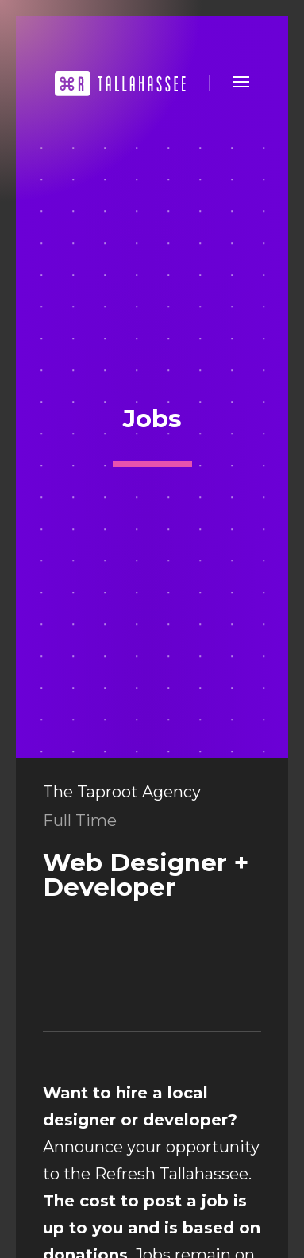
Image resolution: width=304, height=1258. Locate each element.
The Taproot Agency (122, 791)
